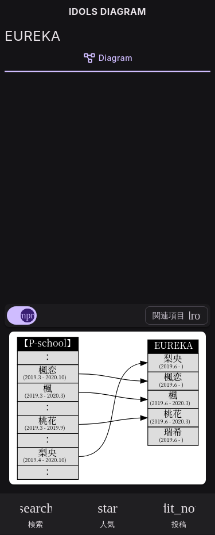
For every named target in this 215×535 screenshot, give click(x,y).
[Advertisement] (107, 186)
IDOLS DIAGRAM (107, 11)
